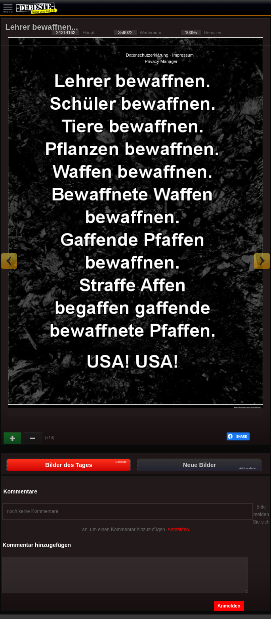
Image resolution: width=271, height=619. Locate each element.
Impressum (183, 55)
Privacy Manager (161, 61)
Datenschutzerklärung (147, 55)
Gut (13, 438)
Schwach (33, 438)
